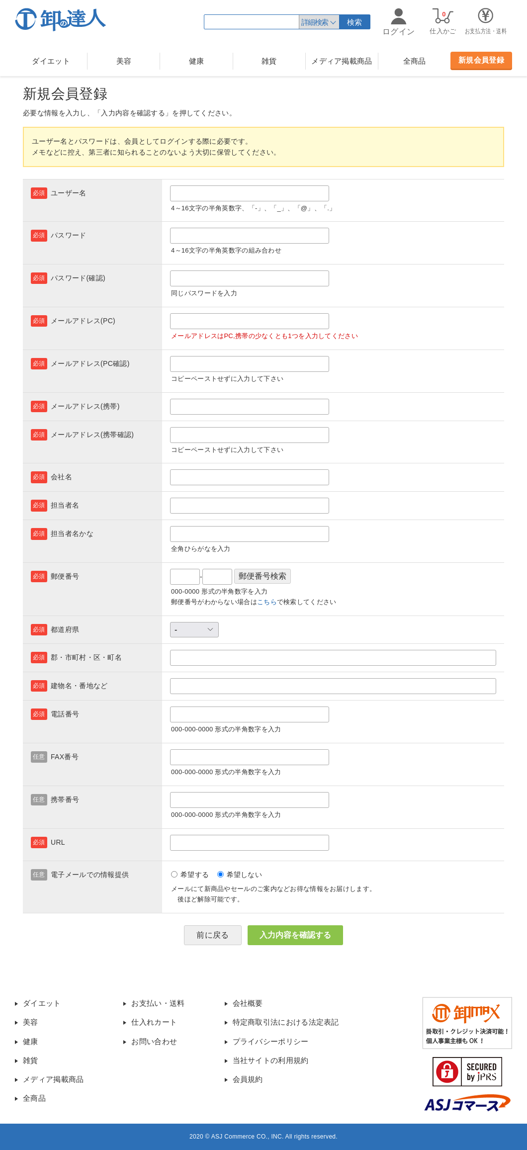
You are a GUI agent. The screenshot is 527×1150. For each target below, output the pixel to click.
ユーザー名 (69, 193)
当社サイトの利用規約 (271, 1060)
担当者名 (65, 505)
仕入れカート (154, 1022)
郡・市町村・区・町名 (86, 657)
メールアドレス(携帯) (85, 406)
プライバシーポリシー (271, 1041)
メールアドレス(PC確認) (90, 363)
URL (58, 842)
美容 (124, 61)
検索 (354, 22)
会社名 (61, 477)
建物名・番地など (79, 686)
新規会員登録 (481, 60)
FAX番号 (65, 757)
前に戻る (212, 935)
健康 (196, 61)
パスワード (69, 235)
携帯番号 (65, 799)
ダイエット (51, 61)
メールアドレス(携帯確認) (92, 435)
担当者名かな (72, 533)
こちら (267, 602)
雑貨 (269, 61)
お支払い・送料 (157, 1003)
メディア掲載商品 (341, 61)
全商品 (414, 61)
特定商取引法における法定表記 (286, 1022)
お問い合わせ (154, 1041)
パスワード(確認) (78, 278)
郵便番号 (65, 576)
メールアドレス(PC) (83, 321)
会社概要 (248, 1003)
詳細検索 (314, 22)
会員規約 (248, 1079)
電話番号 (65, 714)
